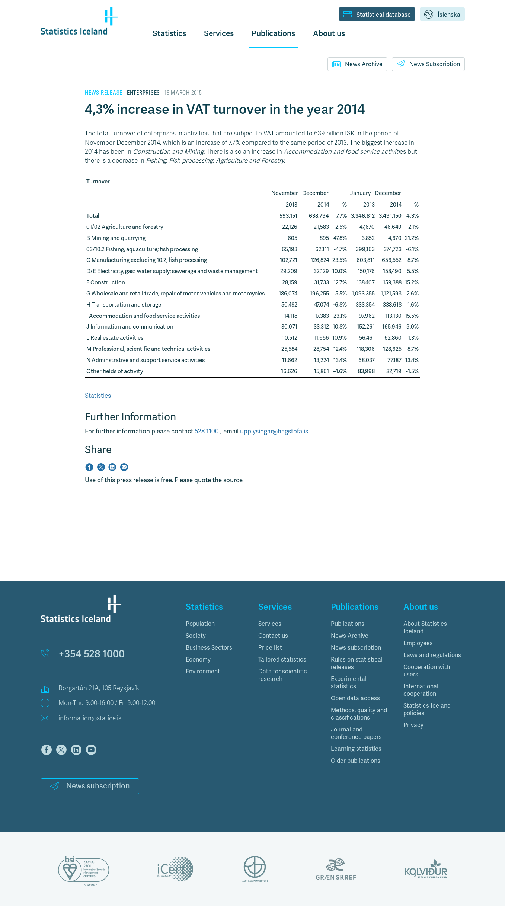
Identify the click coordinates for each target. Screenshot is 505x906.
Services (269, 624)
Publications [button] (273, 33)
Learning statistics (356, 749)
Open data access (355, 698)
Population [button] (200, 624)
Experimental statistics (349, 682)
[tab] (216, 624)
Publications (347, 624)
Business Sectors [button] (209, 648)
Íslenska (442, 15)
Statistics (169, 33)
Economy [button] (198, 659)
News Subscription (428, 63)
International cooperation (420, 690)
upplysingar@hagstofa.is (274, 431)
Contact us (273, 636)
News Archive (357, 64)
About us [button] (329, 33)
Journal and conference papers (356, 733)
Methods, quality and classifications (359, 714)
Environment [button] (203, 671)
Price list (270, 648)
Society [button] (196, 636)
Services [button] (219, 33)
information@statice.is (89, 718)
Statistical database (377, 15)
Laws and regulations (432, 655)
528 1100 (207, 431)
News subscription (90, 786)
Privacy (413, 725)
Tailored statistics (282, 659)
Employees (418, 643)
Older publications (355, 761)
